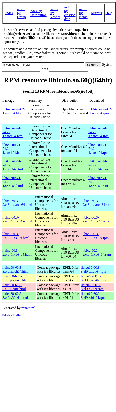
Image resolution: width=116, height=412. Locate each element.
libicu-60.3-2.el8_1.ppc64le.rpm (97, 219)
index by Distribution (38, 13)
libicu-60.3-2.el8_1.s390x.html (15, 236)
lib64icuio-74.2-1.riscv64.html (13, 111)
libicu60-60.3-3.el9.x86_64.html (15, 295)
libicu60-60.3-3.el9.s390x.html (14, 287)
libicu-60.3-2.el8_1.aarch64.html (17, 203)
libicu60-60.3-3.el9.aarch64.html (15, 269)
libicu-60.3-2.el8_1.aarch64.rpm (97, 203)
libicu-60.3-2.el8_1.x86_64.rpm (97, 252)
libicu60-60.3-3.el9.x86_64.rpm (93, 295)
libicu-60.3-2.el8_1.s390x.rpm (96, 236)
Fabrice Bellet (11, 315)
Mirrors (96, 13)
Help (109, 13)
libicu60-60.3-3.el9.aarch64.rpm (93, 269)
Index (9, 13)
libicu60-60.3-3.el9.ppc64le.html (15, 278)
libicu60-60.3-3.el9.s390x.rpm (92, 287)
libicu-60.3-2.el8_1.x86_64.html (17, 252)
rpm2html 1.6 (30, 308)
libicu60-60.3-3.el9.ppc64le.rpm (93, 278)
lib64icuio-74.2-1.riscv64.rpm (100, 111)
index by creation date (70, 13)
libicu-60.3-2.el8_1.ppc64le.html (17, 219)
